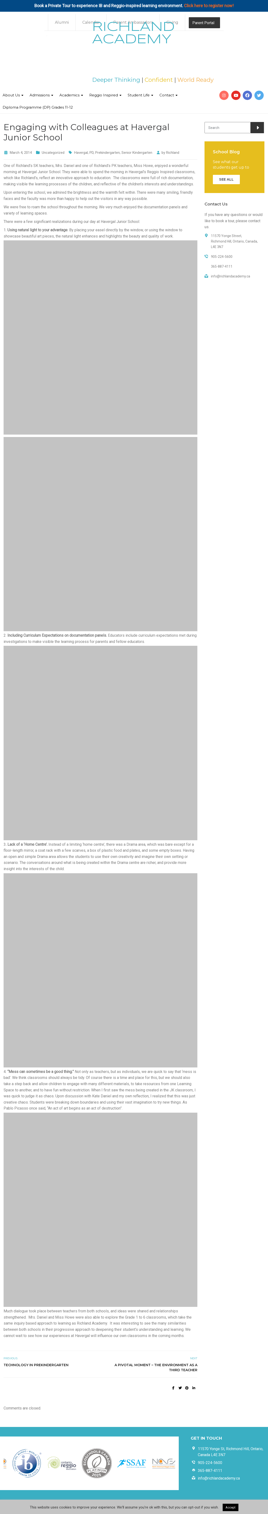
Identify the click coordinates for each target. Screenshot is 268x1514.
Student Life (139, 95)
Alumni (62, 22)
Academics (69, 95)
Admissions (40, 95)
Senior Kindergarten (136, 152)
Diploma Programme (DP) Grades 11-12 (38, 107)
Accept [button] (231, 1507)
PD (91, 152)
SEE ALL (226, 179)
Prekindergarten (107, 152)
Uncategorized (53, 152)
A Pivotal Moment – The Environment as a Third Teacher (156, 1367)
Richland (172, 152)
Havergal (81, 152)
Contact (166, 95)
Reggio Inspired (103, 95)
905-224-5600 (210, 1462)
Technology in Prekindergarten (36, 1365)
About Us (11, 95)
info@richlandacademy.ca (219, 1478)
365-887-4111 (210, 1470)
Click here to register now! (209, 5)
